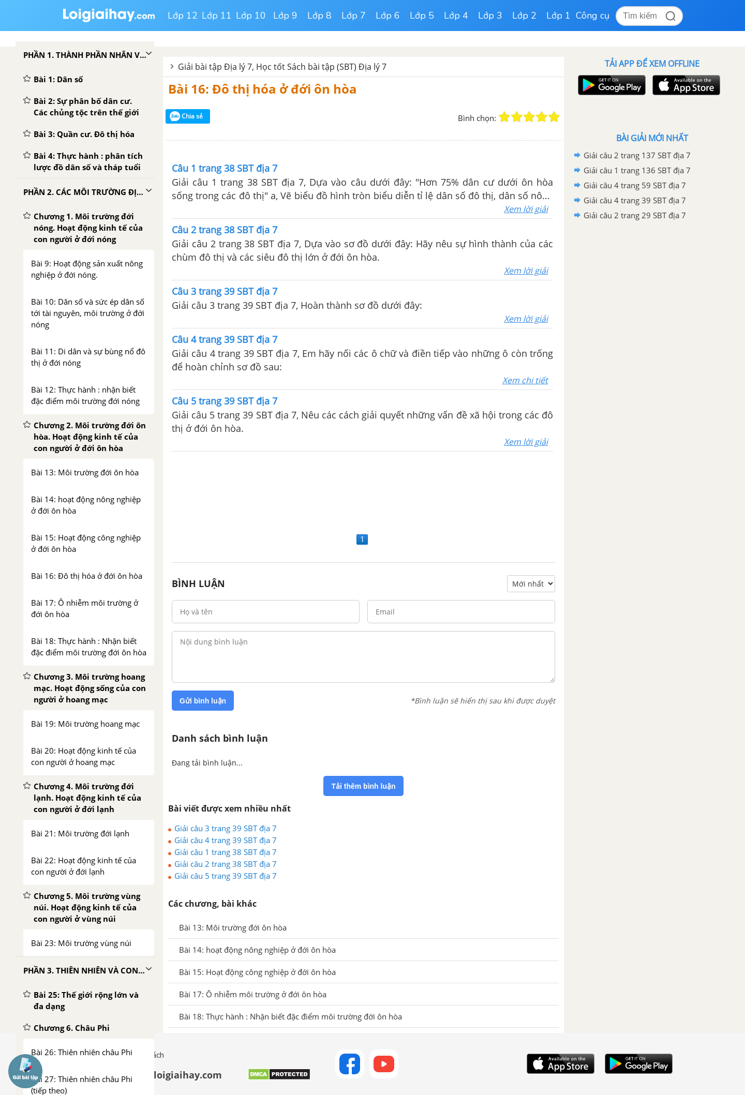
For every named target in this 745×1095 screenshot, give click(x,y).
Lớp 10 (251, 15)
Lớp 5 (422, 15)
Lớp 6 (388, 15)
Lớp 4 (456, 15)
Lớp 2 (524, 15)
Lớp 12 (183, 15)
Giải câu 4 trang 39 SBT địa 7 (225, 840)
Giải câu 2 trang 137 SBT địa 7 (637, 155)
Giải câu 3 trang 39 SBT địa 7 (225, 828)
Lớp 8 (319, 15)
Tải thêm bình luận (363, 786)
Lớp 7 (353, 15)
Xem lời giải (526, 209)
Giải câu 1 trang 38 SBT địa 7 (225, 852)
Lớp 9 (285, 15)
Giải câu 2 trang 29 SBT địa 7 (635, 215)
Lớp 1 (558, 15)
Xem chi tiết (525, 380)
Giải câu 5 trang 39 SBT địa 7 (225, 876)
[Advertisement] (363, 490)
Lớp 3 (490, 15)
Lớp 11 (217, 15)
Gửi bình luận (203, 701)
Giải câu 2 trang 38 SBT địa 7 (225, 864)
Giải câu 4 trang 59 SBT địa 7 (635, 185)
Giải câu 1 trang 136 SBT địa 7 (637, 170)
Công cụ (592, 15)
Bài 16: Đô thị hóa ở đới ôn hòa (262, 88)
